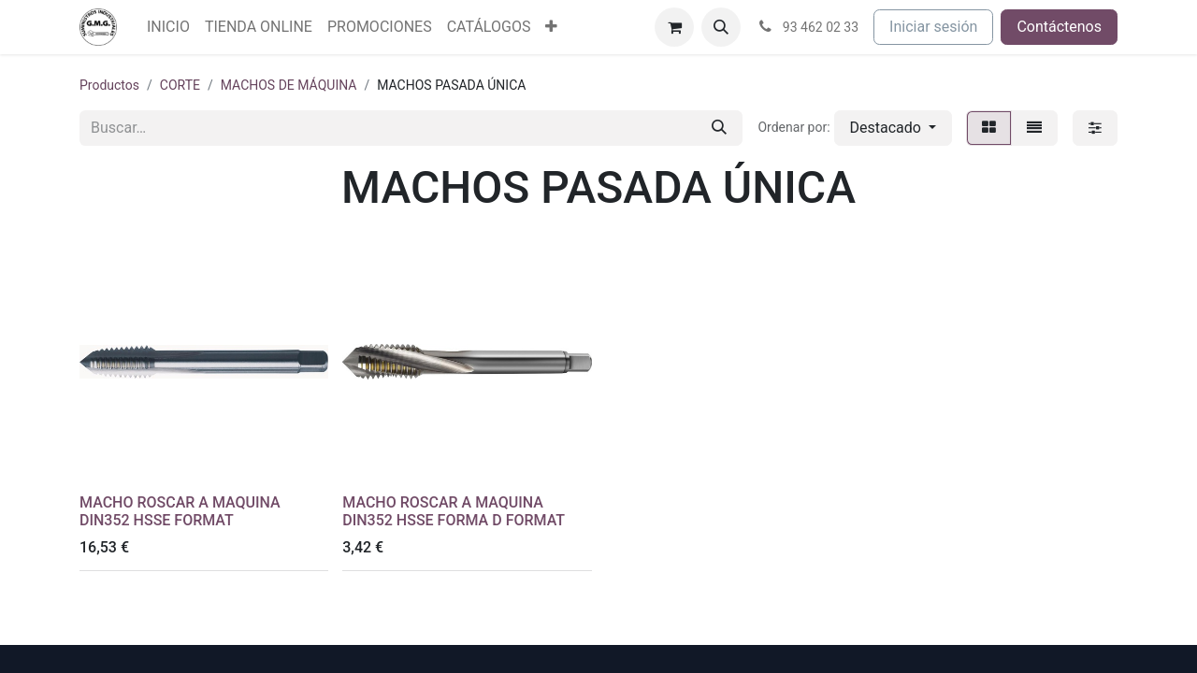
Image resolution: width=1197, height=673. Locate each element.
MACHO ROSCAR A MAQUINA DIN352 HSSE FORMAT (180, 511)
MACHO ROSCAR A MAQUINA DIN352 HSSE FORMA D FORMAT (453, 511)
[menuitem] (168, 27)
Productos (109, 85)
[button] (721, 27)
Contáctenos (1059, 27)
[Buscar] (719, 128)
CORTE (180, 85)
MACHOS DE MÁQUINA (289, 85)
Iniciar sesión (933, 27)
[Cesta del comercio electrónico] (674, 27)
